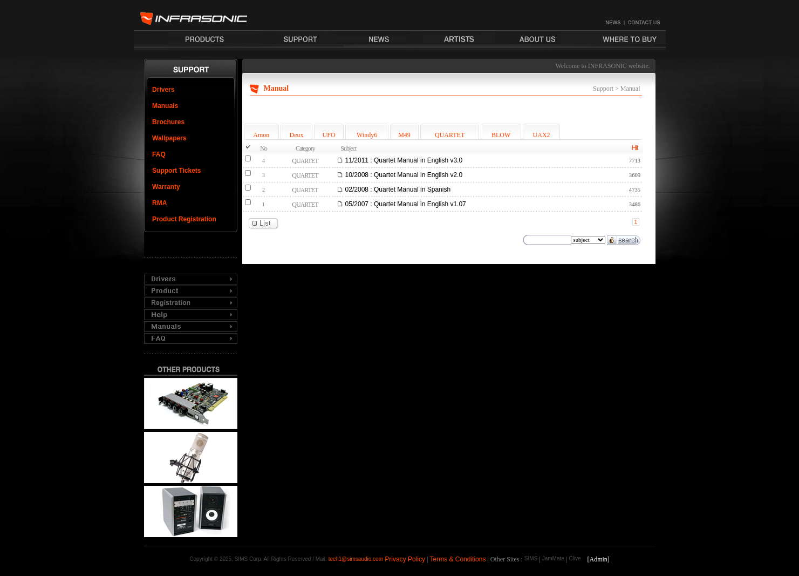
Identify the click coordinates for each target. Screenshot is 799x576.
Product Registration (184, 219)
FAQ (159, 154)
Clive (575, 558)
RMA (159, 203)
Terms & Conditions (457, 559)
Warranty (166, 187)
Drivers (163, 89)
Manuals (165, 106)
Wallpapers (169, 138)
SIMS (530, 558)
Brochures (168, 122)
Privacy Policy (405, 559)
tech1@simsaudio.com (356, 559)
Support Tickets (176, 170)
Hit (635, 148)
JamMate (553, 558)
